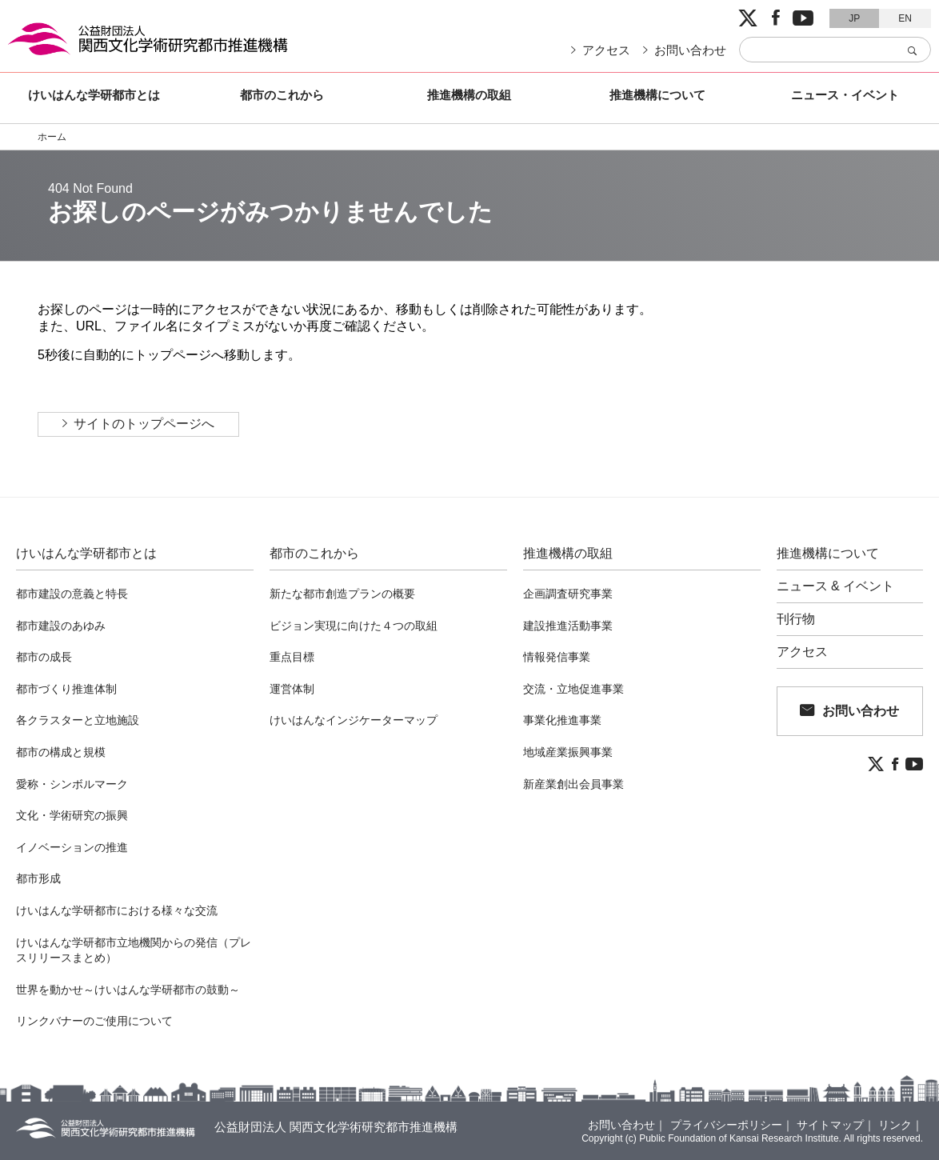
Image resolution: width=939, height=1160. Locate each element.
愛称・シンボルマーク (72, 784)
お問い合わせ (690, 50)
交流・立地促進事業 (573, 688)
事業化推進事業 (562, 720)
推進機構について (657, 95)
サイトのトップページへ (144, 423)
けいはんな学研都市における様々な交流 (117, 910)
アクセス (606, 50)
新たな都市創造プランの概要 (342, 593)
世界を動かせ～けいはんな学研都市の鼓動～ (128, 989)
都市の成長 (44, 656)
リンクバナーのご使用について (94, 1020)
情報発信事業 (556, 656)
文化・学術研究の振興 (72, 815)
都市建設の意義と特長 (72, 593)
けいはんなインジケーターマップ (354, 720)
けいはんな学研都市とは (94, 95)
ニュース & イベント (836, 586)
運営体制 (292, 688)
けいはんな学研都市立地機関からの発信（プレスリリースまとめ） (133, 950)
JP (854, 18)
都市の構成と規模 (61, 752)
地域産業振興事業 (568, 752)
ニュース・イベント (845, 95)
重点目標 (292, 656)
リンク (895, 1124)
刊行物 (796, 619)
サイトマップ (830, 1124)
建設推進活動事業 (568, 625)
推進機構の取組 (469, 95)
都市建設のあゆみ (61, 625)
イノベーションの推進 (72, 847)
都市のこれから (282, 95)
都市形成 (38, 878)
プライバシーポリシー (726, 1124)
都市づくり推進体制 (66, 688)
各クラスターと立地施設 (77, 720)
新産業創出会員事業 (573, 784)
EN (905, 18)
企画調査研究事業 (568, 593)
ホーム (52, 136)
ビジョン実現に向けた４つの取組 (354, 625)
